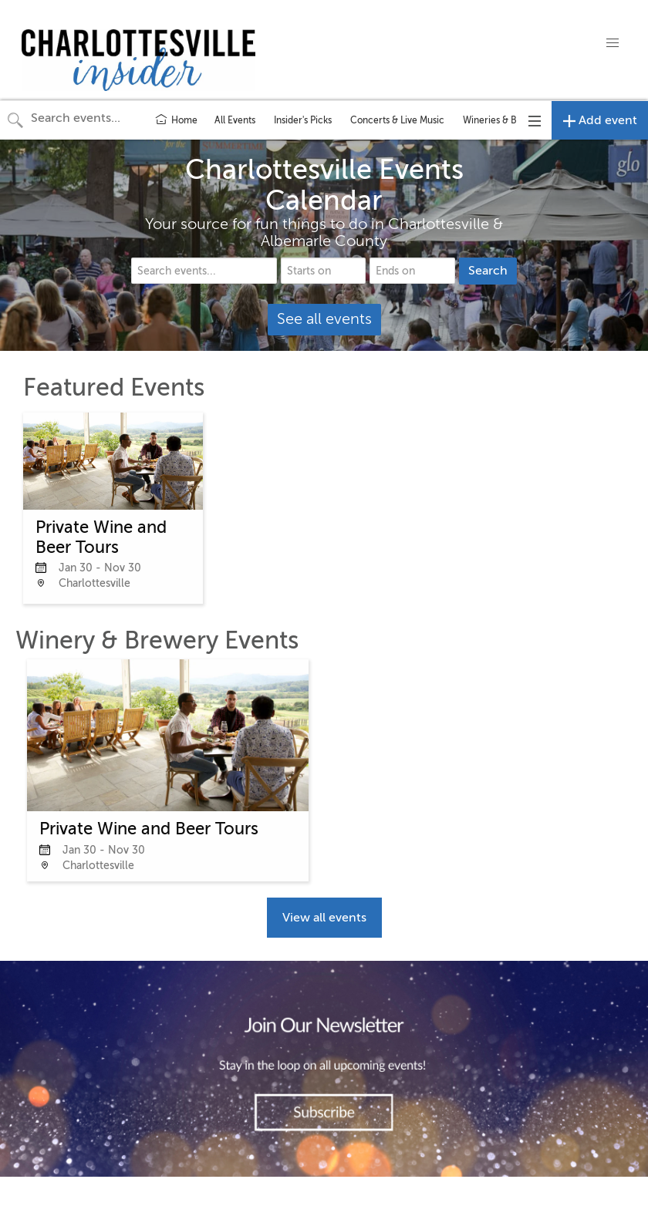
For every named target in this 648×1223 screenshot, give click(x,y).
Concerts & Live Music (397, 120)
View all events (324, 918)
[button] (612, 43)
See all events (324, 319)
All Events (234, 120)
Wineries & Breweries (509, 120)
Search (488, 271)
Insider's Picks (303, 120)
